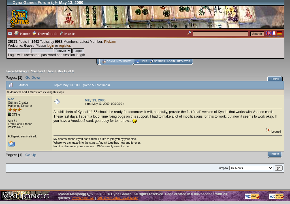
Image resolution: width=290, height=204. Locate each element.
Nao (11, 99)
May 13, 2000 (65, 71)
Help (143, 61)
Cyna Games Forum (31, 2)
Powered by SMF (83, 198)
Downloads (45, 33)
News (51, 71)
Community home (119, 61)
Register (183, 61)
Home (22, 33)
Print (275, 78)
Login (171, 61)
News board (38, 71)
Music (67, 33)
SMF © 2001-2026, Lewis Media (117, 198)
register (64, 46)
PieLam (110, 42)
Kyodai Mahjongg (17, 71)
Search (159, 61)
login (50, 46)
